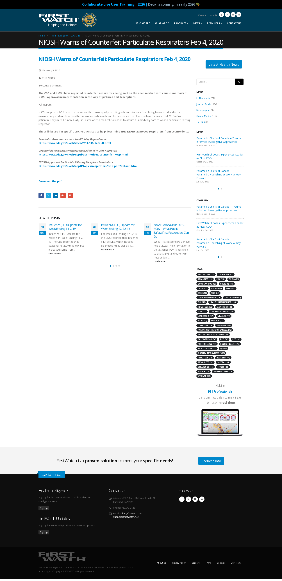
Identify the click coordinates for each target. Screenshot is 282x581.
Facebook (41, 195)
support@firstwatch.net (125, 518)
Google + (63, 195)
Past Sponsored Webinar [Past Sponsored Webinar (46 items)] (213, 336)
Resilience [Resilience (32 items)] (205, 359)
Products (180, 23)
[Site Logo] (67, 20)
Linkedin (201, 501)
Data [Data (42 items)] (202, 290)
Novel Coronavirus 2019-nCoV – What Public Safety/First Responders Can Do (171, 231)
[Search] (239, 82)
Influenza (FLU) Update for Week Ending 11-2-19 (65, 227)
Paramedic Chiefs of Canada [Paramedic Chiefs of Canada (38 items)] (215, 332)
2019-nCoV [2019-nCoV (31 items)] (225, 276)
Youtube (195, 501)
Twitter (48, 195)
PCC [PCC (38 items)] (224, 341)
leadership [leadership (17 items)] (205, 318)
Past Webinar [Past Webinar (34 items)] (207, 341)
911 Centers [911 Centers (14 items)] (206, 276)
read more (55, 253)
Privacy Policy (179, 564)
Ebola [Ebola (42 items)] (216, 290)
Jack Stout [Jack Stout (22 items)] (224, 309)
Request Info (211, 463)
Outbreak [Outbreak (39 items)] (205, 327)
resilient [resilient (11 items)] (223, 359)
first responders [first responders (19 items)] (209, 299)
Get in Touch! (51, 477)
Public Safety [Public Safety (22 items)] (207, 350)
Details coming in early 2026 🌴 (174, 4)
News (196, 23)
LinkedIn (55, 195)
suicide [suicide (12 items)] (203, 373)
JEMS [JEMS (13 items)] (202, 313)
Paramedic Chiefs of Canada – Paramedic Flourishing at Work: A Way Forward (218, 174)
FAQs (208, 564)
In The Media (203, 98)
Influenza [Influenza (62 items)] (205, 309)
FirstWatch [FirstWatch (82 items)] (232, 299)
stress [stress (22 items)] (222, 369)
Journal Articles (204, 104)
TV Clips (200, 121)
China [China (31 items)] (234, 281)
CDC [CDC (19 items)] (220, 281)
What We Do (162, 23)
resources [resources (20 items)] (205, 364)
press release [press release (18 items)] (207, 345)
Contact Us (234, 23)
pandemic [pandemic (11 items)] (224, 327)
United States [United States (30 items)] (222, 373)
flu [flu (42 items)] (202, 304)
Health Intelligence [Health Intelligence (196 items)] (223, 304)
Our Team (236, 564)
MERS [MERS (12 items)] (202, 322)
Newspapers (203, 110)
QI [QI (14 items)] (223, 350)
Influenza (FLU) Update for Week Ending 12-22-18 (117, 227)
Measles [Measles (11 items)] (224, 318)
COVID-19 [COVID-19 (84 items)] (226, 286)
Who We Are (143, 23)
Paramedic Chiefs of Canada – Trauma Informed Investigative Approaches (219, 139)
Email (70, 195)
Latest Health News (224, 64)
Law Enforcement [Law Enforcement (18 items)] (221, 313)
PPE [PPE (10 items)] (236, 341)
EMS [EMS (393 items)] (230, 290)
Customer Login (206, 15)
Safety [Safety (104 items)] (223, 364)
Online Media (203, 116)
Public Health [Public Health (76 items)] (229, 345)
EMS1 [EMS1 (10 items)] (202, 295)
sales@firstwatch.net (131, 515)
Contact (220, 564)
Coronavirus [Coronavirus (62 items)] (207, 286)
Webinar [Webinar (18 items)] (204, 378)
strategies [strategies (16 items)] (205, 369)
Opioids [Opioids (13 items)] (217, 322)
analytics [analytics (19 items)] (205, 281)
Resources (213, 23)
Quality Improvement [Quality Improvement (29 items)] (211, 355)
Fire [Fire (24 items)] (215, 295)
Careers (195, 564)
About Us (161, 564)
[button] (110, 268)
